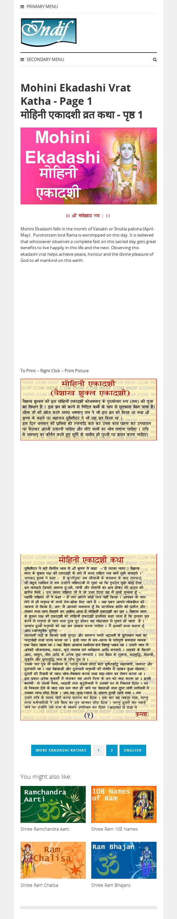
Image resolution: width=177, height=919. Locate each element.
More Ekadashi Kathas (61, 750)
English (133, 750)
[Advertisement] (88, 314)
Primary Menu (39, 6)
